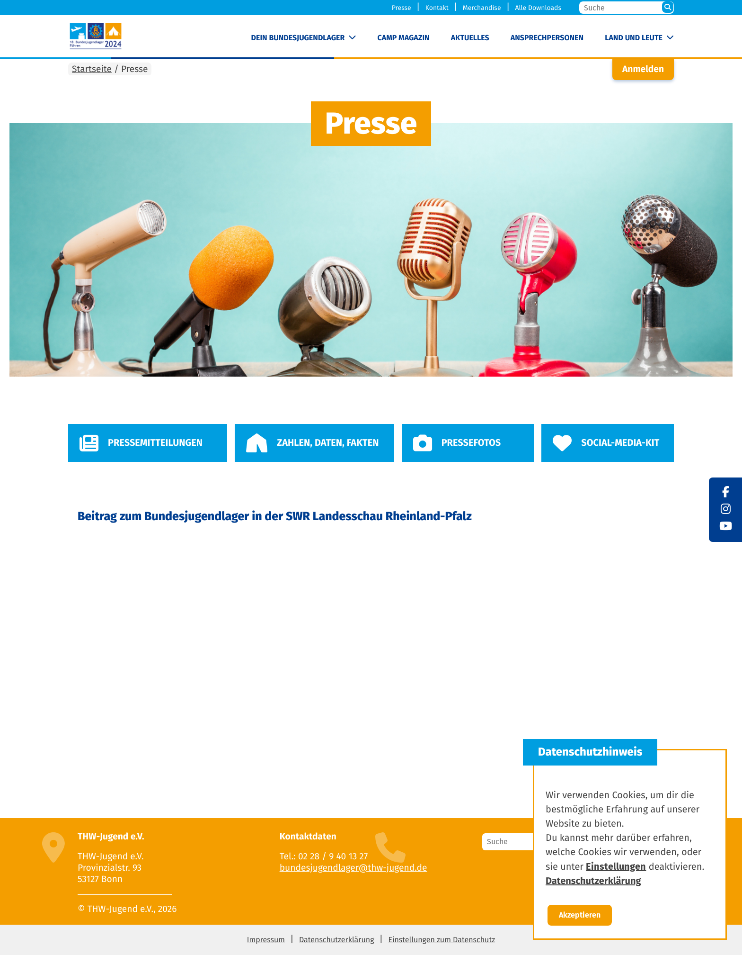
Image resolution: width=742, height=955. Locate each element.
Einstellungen (616, 866)
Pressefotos (457, 442)
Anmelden (643, 69)
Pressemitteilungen (141, 442)
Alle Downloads (538, 8)
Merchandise (482, 8)
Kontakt (437, 8)
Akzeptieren (580, 914)
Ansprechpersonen (547, 38)
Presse (401, 8)
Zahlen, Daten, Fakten (312, 442)
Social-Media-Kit (606, 442)
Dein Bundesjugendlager (298, 38)
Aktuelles (470, 38)
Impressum (266, 940)
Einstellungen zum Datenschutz (441, 940)
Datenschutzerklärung (336, 940)
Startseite (92, 69)
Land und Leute (633, 38)
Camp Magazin (404, 38)
